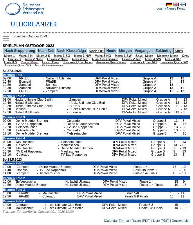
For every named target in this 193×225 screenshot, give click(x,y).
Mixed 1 (9, 55)
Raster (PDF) (140, 220)
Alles (178, 51)
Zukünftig (164, 51)
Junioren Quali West (111, 62)
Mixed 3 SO (62, 55)
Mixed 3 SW (123, 55)
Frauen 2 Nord (57, 59)
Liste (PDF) (161, 220)
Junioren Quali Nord (78, 62)
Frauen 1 (14, 59)
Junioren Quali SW (174, 62)
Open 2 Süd (80, 59)
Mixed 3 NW (82, 55)
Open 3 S (10, 62)
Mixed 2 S (43, 55)
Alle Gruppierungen (49, 65)
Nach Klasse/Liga (71, 51)
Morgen (125, 51)
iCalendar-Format (116, 220)
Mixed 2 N (26, 55)
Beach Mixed (145, 55)
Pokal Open (50, 62)
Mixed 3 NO (103, 55)
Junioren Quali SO (17, 65)
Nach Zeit (46, 51)
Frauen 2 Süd (131, 59)
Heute (111, 51)
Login (160, 8)
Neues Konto (176, 8)
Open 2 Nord (34, 59)
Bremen (9, 75)
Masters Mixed (167, 55)
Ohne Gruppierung (105, 59)
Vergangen (144, 51)
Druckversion (181, 220)
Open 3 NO (173, 59)
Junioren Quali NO (143, 62)
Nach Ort (96, 51)
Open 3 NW (153, 59)
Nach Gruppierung (19, 51)
